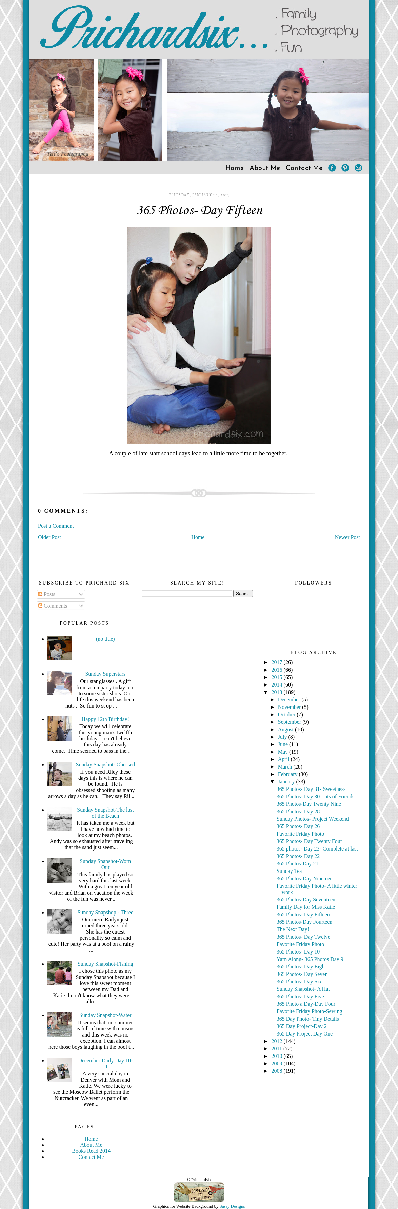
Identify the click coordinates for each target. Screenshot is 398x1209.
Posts (46, 594)
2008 (278, 1071)
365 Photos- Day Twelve (303, 937)
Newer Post (347, 537)
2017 (278, 662)
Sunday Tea (289, 871)
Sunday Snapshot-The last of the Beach (105, 813)
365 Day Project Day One (305, 1034)
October (287, 714)
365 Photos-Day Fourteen (304, 922)
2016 (278, 670)
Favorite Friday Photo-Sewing (309, 1011)
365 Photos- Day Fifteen (199, 211)
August (286, 729)
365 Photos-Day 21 (298, 863)
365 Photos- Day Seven (302, 974)
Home (234, 168)
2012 (278, 1041)
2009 (278, 1063)
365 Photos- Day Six (299, 981)
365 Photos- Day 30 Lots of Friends (315, 796)
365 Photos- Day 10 (298, 952)
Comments (52, 606)
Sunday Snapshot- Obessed (105, 764)
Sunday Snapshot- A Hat (303, 989)
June (283, 744)
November (290, 707)
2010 (278, 1056)
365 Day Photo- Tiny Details (308, 1019)
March (286, 767)
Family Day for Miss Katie (306, 907)
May (283, 752)
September (290, 722)
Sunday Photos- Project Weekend (313, 819)
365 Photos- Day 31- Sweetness (311, 789)
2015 (278, 677)
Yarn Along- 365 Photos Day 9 (310, 959)
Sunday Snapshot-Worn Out (105, 864)
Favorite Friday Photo (300, 834)
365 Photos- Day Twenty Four (309, 841)
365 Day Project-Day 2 (302, 1026)
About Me (265, 168)
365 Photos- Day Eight (301, 966)
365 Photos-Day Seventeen (306, 899)
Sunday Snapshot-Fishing (105, 964)
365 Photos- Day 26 (298, 826)
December (290, 699)
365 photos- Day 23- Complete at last (317, 849)
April (284, 759)
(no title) (105, 639)
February (288, 774)
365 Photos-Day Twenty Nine (309, 804)
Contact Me (304, 168)
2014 (278, 685)
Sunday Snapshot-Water (105, 1015)
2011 (277, 1048)
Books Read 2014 (91, 1151)
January (287, 781)
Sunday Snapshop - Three (106, 912)
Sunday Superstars (105, 674)
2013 (278, 692)
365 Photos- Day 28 (298, 811)
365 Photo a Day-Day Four (306, 1004)
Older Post (49, 537)
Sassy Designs (232, 1206)
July (283, 737)
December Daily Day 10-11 (105, 1063)
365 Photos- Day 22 (298, 856)
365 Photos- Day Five (300, 996)
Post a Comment (56, 526)
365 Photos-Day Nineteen (305, 878)
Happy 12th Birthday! (105, 719)
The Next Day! (293, 929)
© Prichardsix (199, 1179)
